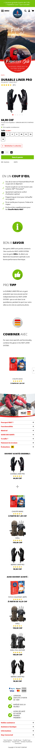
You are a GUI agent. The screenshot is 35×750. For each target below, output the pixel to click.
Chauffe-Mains (17, 379)
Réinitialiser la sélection (11, 145)
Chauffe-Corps (26, 740)
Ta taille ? (8, 130)
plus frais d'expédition (9, 122)
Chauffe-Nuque (17, 740)
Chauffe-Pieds (15, 742)
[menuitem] (5, 11)
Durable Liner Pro (17, 474)
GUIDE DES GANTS (7, 435)
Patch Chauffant (8, 740)
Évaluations (7, 447)
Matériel (4, 431)
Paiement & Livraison (9, 443)
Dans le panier (17, 157)
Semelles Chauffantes (26, 742)
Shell (17, 538)
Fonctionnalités (7, 426)
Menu (5, 10)
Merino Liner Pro (17, 565)
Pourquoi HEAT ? (7, 422)
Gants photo (18, 743)
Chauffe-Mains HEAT (15, 209)
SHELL (15, 254)
